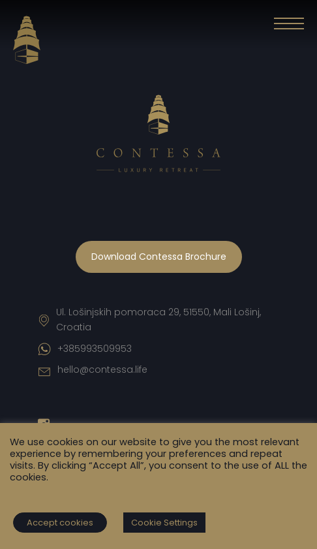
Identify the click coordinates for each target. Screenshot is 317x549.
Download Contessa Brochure (158, 256)
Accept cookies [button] (60, 522)
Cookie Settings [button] (164, 522)
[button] (289, 26)
